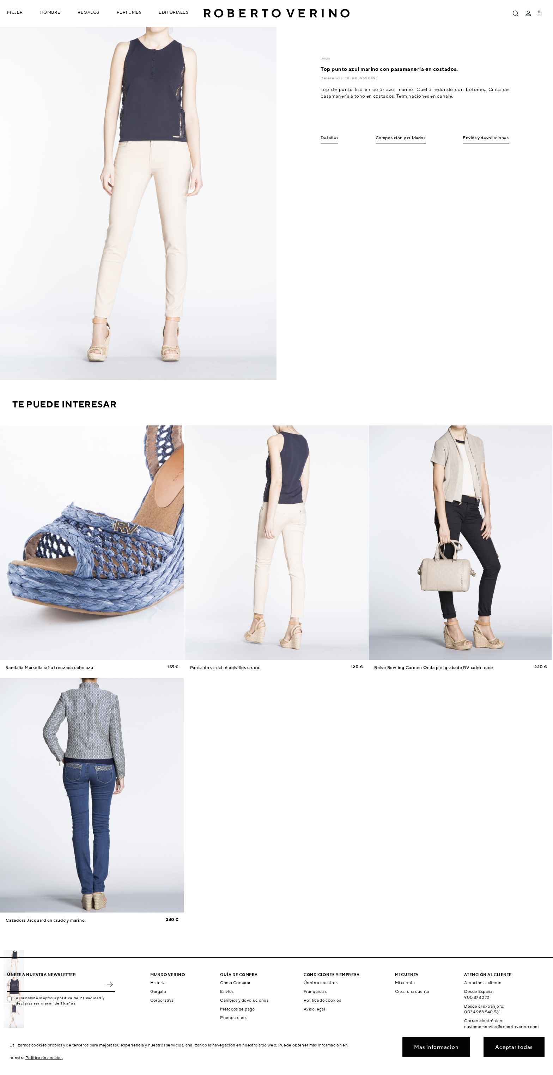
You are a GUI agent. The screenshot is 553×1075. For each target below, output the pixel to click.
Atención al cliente (483, 982)
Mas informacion (436, 1047)
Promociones (233, 1017)
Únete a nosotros (321, 982)
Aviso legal (314, 1009)
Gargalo (158, 991)
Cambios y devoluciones (244, 1000)
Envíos (226, 991)
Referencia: (333, 78)
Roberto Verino (276, 13)
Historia (158, 982)
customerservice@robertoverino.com (501, 1026)
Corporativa (162, 1000)
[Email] (55, 984)
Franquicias (315, 991)
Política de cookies (322, 1000)
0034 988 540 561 (482, 1011)
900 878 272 (476, 997)
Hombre (50, 12)
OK (109, 984)
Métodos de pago (237, 1009)
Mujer (15, 12)
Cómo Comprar (235, 982)
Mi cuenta (405, 982)
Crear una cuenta (412, 991)
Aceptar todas (514, 1047)
